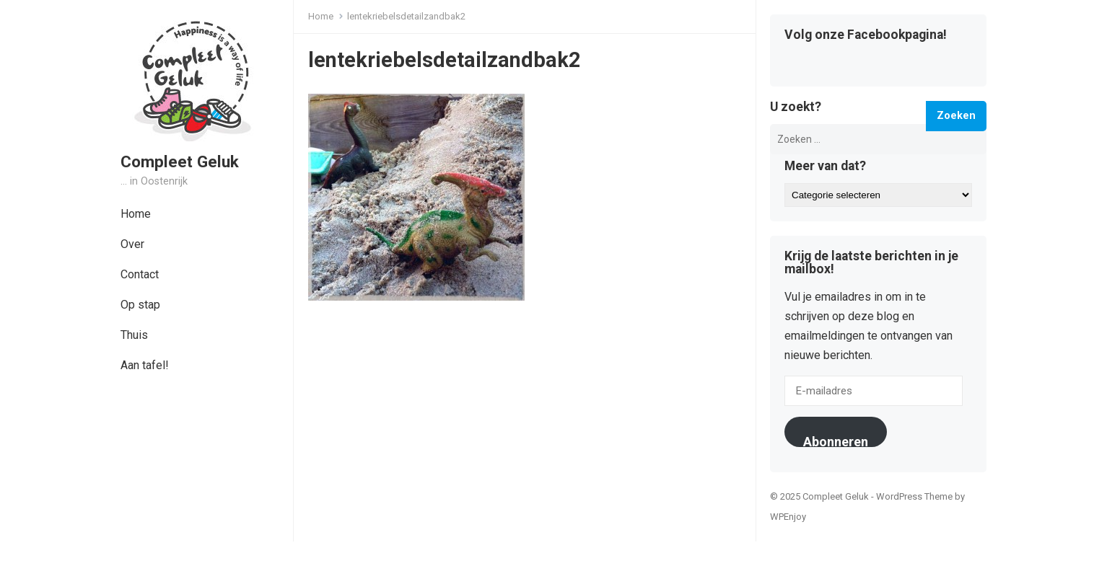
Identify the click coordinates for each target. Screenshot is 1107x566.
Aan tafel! (145, 365)
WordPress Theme (914, 496)
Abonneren (835, 440)
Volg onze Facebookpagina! (865, 35)
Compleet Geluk (180, 161)
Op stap (140, 304)
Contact (140, 274)
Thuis (134, 335)
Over (132, 244)
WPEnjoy (788, 516)
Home (136, 214)
